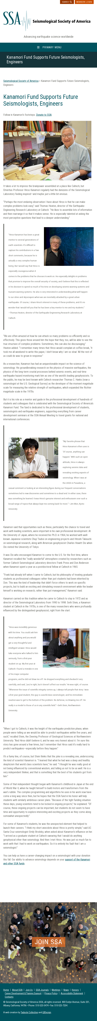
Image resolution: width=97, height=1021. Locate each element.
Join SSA (48, 942)
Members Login (84, 2)
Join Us (29, 990)
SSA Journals (42, 990)
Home (6, 990)
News (66, 990)
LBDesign (46, 1012)
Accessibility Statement (72, 993)
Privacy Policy (51, 993)
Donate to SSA (44, 114)
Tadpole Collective (29, 1012)
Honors (75, 990)
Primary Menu (52, 47)
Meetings (56, 990)
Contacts (9, 997)
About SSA (17, 990)
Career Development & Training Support (23, 993)
